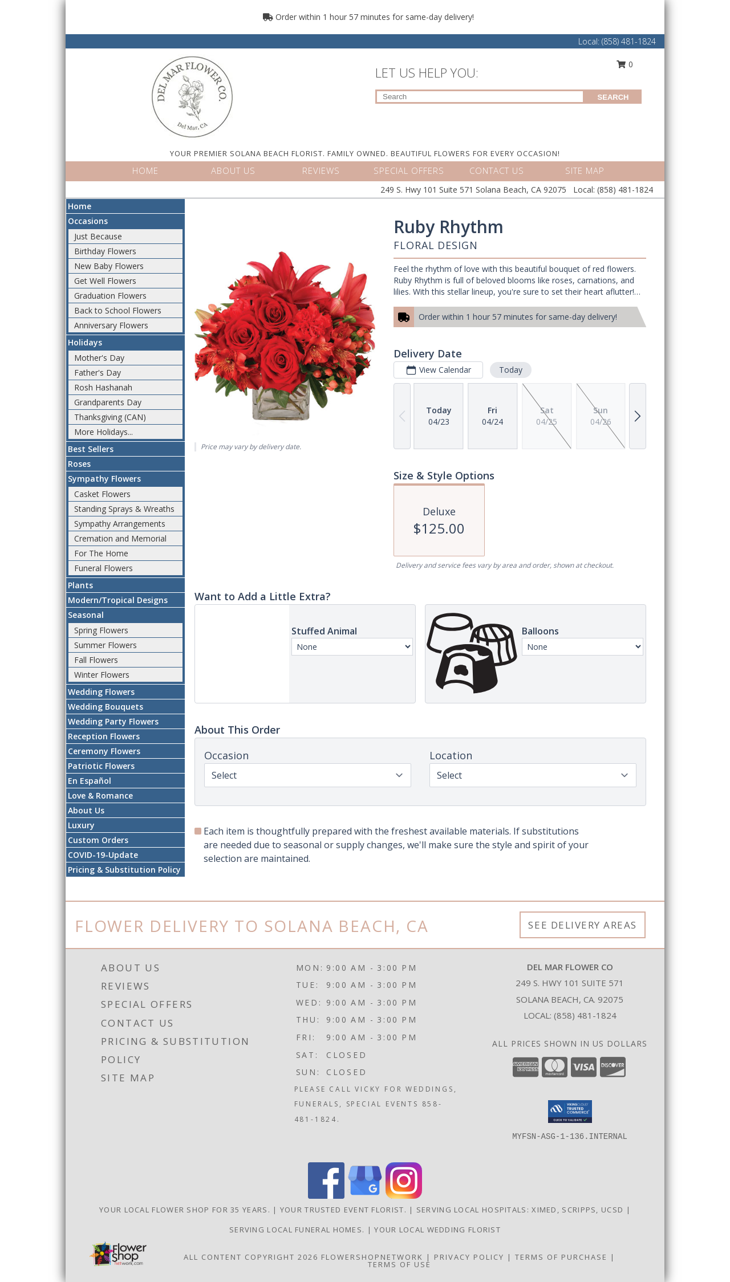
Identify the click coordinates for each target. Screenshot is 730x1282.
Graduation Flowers (110, 295)
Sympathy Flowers (104, 478)
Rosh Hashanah (103, 387)
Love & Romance (100, 795)
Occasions (88, 220)
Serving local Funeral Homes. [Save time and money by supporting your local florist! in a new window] (298, 1229)
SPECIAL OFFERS (409, 170)
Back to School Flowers (117, 310)
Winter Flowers (101, 674)
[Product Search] (480, 96)
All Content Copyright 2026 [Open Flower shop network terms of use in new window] (251, 1257)
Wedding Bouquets (105, 706)
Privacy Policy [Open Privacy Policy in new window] (469, 1257)
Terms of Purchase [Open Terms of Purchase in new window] (561, 1257)
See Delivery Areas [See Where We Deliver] (582, 924)
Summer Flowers (105, 645)
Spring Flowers (101, 630)
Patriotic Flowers (101, 765)
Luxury (81, 825)
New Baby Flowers (109, 266)
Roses (79, 463)
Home (79, 206)
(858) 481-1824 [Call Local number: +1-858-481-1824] (629, 41)
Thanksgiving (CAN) (110, 417)
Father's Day (97, 372)
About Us (86, 810)
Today (510, 369)
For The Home (101, 553)
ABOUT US (233, 170)
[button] (570, 1111)
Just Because (98, 236)
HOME (145, 170)
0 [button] (625, 64)
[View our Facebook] (326, 1195)
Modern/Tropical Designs (118, 600)
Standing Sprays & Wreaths (124, 508)
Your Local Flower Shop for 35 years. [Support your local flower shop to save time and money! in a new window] (186, 1209)
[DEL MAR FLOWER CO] (192, 96)
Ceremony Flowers (104, 751)
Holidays (85, 342)
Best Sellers (90, 448)
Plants (80, 585)
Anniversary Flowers (111, 325)
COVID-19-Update (103, 854)
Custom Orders (98, 840)
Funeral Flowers (103, 568)
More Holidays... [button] (103, 431)
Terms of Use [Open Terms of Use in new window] (399, 1264)
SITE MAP (585, 170)
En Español (89, 780)
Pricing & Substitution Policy (124, 869)
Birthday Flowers (105, 251)
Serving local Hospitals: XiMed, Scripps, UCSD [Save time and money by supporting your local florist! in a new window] (521, 1209)
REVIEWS (321, 170)
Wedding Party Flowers (113, 721)
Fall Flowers (96, 659)
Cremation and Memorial (120, 538)
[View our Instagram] (404, 1195)
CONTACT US (496, 170)
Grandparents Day (107, 402)
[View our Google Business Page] (365, 1195)
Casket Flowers (102, 494)
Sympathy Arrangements (119, 523)
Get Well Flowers (105, 280)
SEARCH (613, 97)
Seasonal (86, 614)
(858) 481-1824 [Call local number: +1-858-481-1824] (585, 1015)
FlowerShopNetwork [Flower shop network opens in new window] (372, 1257)
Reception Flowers (104, 736)
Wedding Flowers (101, 691)
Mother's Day (99, 357)
